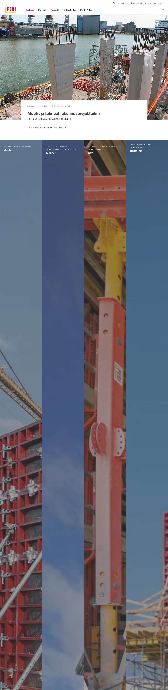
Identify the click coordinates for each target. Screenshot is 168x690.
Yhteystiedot (70, 10)
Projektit (55, 10)
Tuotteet (44, 106)
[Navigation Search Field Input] (150, 10)
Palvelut (42, 10)
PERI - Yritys (86, 10)
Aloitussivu (32, 106)
